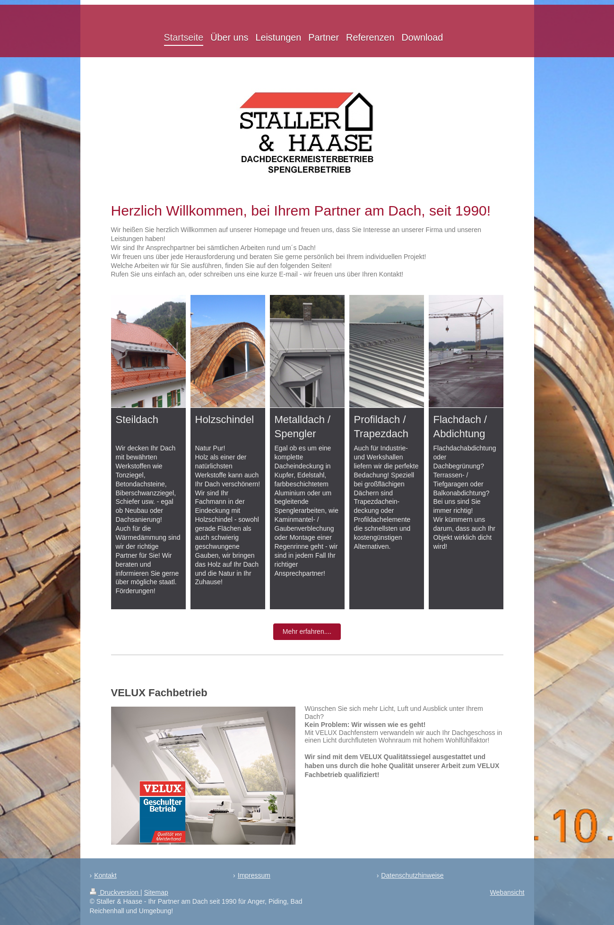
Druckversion (115, 892)
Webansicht (507, 892)
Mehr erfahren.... (307, 631)
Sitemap (156, 892)
